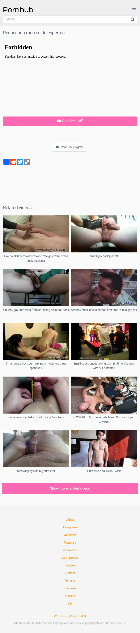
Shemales (70, 588)
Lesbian (70, 596)
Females (70, 580)
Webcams (70, 535)
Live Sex (70, 565)
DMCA (82, 616)
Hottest (70, 573)
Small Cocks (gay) (69, 147)
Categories (70, 527)
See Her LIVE (70, 121)
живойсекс (69, 550)
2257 (57, 616)
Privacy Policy (69, 616)
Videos (70, 519)
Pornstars (70, 542)
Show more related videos (70, 488)
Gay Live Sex (70, 558)
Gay (70, 603)
